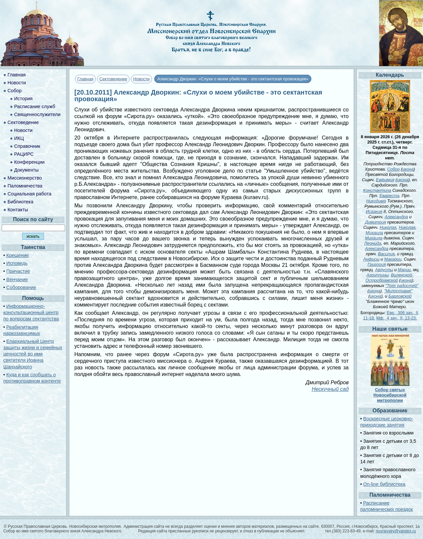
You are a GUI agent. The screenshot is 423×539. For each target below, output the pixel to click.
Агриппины (377, 274)
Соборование (21, 287)
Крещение (17, 255)
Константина (377, 190)
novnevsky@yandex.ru (396, 531)
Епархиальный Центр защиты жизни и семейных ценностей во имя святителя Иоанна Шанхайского (32, 354)
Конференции (29, 162)
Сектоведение (113, 78)
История (23, 98)
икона (407, 169)
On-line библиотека (384, 484)
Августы (384, 269)
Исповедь (16, 263)
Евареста (389, 195)
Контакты (18, 209)
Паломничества (25, 185)
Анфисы (371, 259)
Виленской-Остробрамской (389, 277)
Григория (376, 264)
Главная (85, 78)
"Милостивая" (398, 290)
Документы (26, 170)
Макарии (392, 259)
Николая (388, 227)
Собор (15, 90)
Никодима (376, 200)
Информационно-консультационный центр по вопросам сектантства (31, 312)
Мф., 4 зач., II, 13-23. (396, 317)
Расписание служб (34, 106)
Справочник (27, 146)
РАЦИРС (24, 154)
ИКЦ (19, 138)
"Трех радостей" (401, 285)
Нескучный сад (330, 389)
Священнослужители (37, 114)
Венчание (17, 279)
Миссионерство (25, 178)
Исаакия (374, 211)
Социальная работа (30, 193)
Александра (396, 216)
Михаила (374, 232)
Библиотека (20, 201)
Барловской (400, 296)
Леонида (372, 243)
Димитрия (375, 222)
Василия (386, 253)
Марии (404, 269)
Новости (141, 78)
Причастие (18, 271)
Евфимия (385, 179)
